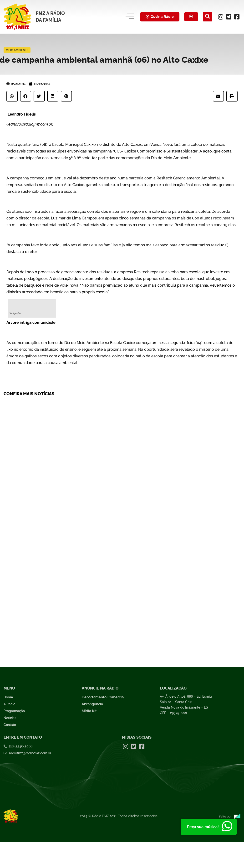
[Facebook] (236, 16)
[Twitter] (228, 16)
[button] (12, 96)
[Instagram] (220, 16)
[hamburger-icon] (128, 16)
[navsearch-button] (207, 16)
